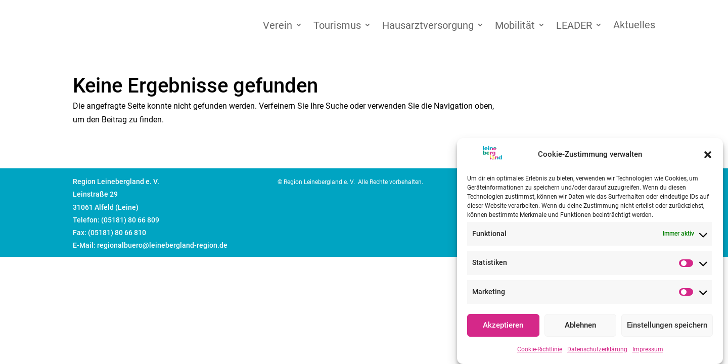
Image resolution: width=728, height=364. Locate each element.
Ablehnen (580, 327)
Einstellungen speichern (667, 327)
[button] (708, 157)
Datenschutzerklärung (597, 351)
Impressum (647, 351)
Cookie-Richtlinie (539, 351)
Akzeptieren (503, 327)
